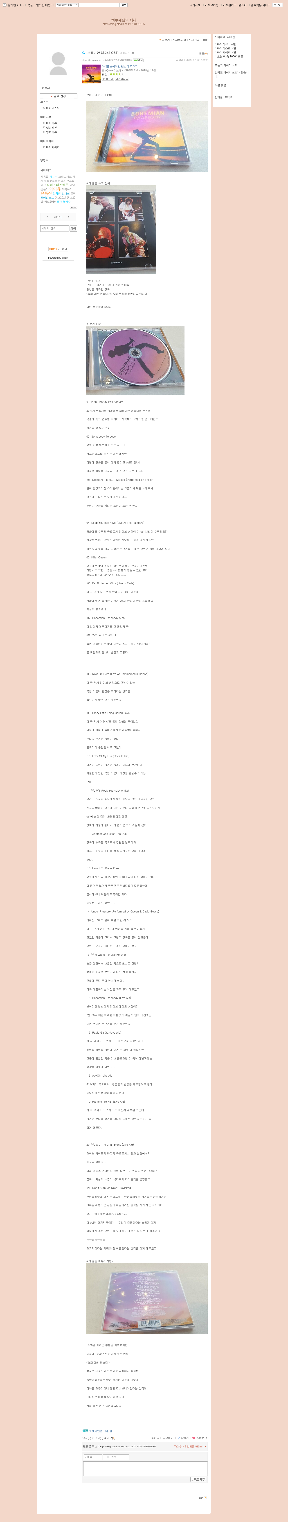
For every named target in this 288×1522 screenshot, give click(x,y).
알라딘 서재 (15, 5)
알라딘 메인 (44, 5)
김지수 (53, 176)
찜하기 (183, 1438)
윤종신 (46, 193)
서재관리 (229, 5)
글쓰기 (243, 5)
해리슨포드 (47, 197)
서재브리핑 (212, 5)
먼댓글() (97, 1438)
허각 (59, 201)
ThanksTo (199, 1438)
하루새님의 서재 (123, 20)
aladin (65, 257)
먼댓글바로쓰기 (197, 1446)
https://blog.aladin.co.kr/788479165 (124, 24)
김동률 (44, 176)
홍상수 (67, 201)
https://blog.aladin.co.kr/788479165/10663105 (107, 60)
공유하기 (168, 1438)
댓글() (203, 53)
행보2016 (50, 201)
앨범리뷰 (51, 127)
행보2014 (60, 197)
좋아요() (109, 1438)
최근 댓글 (220, 85)
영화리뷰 (51, 132)
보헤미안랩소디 (98, 1431)
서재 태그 (46, 170)
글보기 (166, 39)
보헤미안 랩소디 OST (102, 52)
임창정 (57, 193)
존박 (73, 193)
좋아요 (155, 1438)
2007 (57, 217)
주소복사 (179, 1446)
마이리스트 (53, 108)
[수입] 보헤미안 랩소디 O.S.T (119, 66)
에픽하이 (67, 189)
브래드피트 (65, 176)
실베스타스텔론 (58, 185)
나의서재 (196, 5)
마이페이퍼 (47, 141)
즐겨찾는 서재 (260, 5)
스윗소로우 (53, 180)
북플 (30, 5)
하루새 (180, 60)
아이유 (55, 189)
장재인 (66, 193)
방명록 (44, 160)
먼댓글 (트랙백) (224, 97)
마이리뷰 (45, 117)
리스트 (44, 102)
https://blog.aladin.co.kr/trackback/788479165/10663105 (127, 1446)
